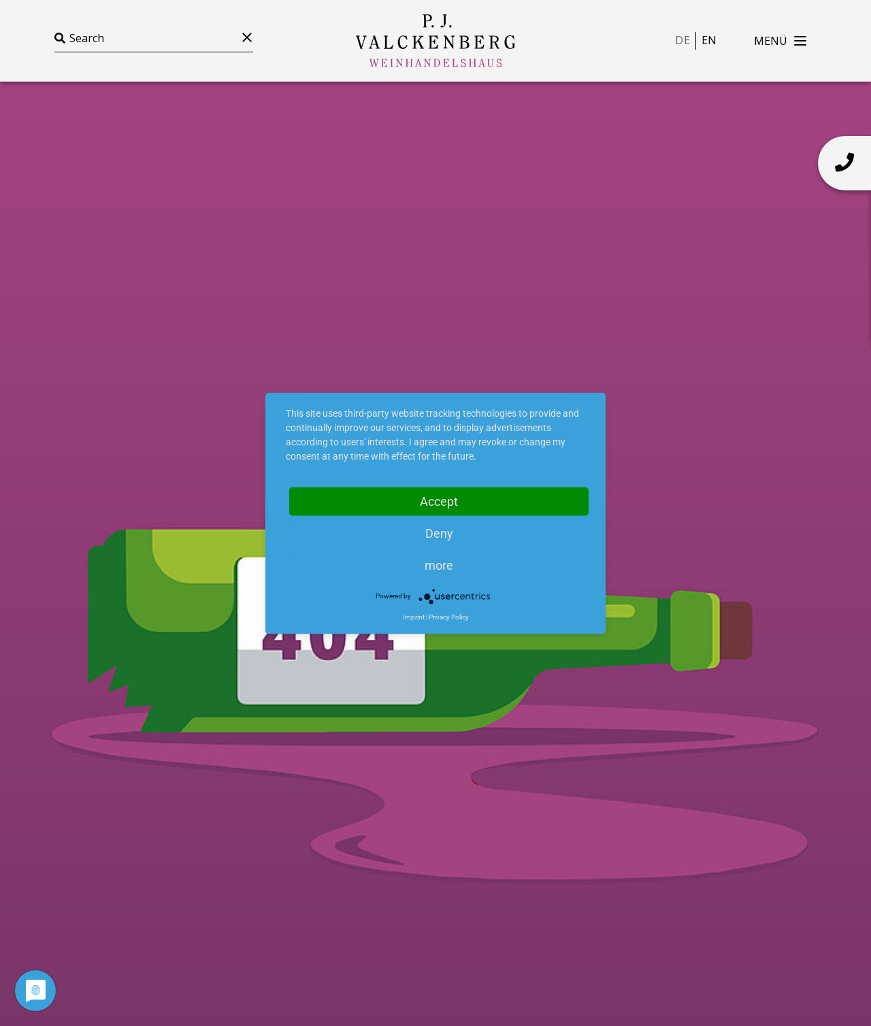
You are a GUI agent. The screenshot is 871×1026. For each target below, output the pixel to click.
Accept (439, 501)
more (439, 565)
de (682, 40)
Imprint (414, 616)
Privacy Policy (449, 616)
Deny (439, 533)
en (709, 40)
